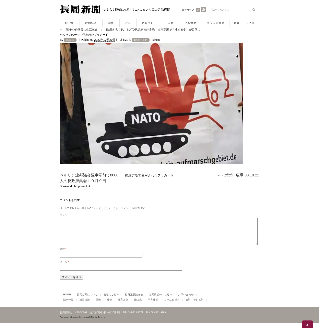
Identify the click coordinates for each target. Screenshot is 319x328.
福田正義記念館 (134, 299)
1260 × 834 (140, 40)
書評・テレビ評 (244, 22)
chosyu (70, 40)
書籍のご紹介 (111, 299)
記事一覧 (68, 304)
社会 (128, 22)
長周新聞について (87, 299)
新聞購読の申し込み (160, 299)
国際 (111, 22)
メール (64, 266)
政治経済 (91, 22)
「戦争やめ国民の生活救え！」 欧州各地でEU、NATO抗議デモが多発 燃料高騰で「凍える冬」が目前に (130, 29)
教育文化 (148, 22)
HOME (69, 22)
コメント (65, 215)
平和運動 (190, 22)
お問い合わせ (186, 299)
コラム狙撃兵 (215, 22)
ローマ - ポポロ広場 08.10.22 (234, 175)
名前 (63, 254)
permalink (84, 186)
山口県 (169, 22)
